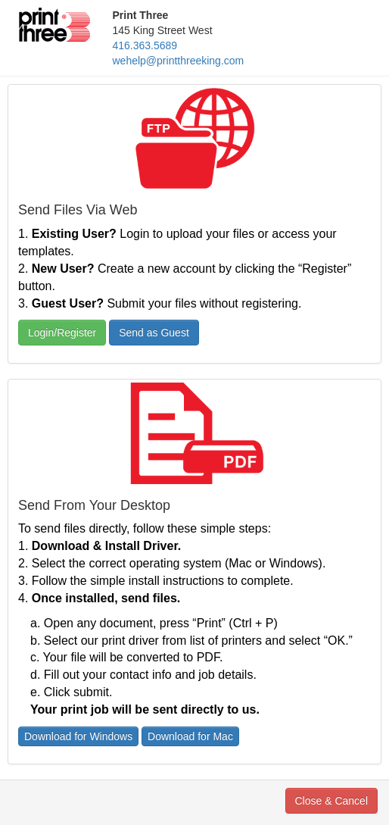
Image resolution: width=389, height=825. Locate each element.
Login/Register (62, 333)
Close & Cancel (332, 801)
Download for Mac (190, 736)
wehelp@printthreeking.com (178, 61)
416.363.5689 (145, 45)
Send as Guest (154, 333)
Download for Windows (78, 736)
